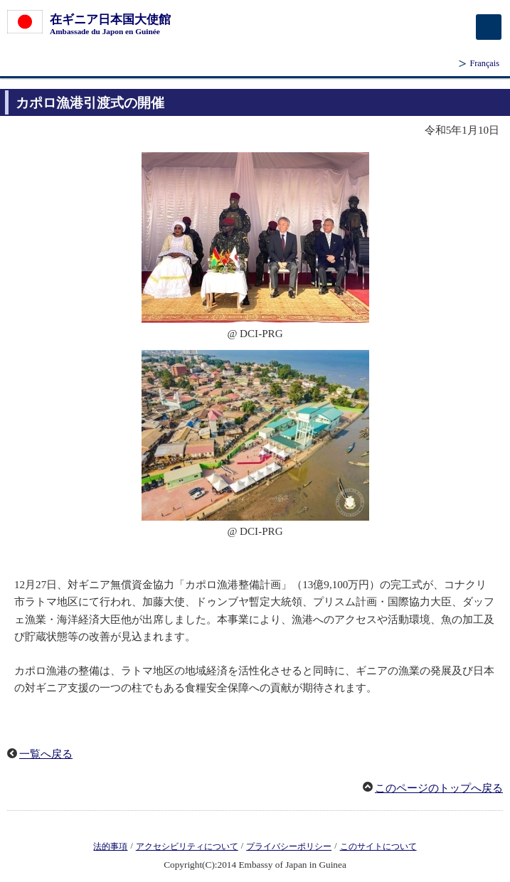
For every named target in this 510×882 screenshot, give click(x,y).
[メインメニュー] (488, 27)
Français (484, 63)
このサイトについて (378, 846)
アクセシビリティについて (187, 846)
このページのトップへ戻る (439, 788)
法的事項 (110, 846)
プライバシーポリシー (288, 846)
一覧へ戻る (46, 754)
